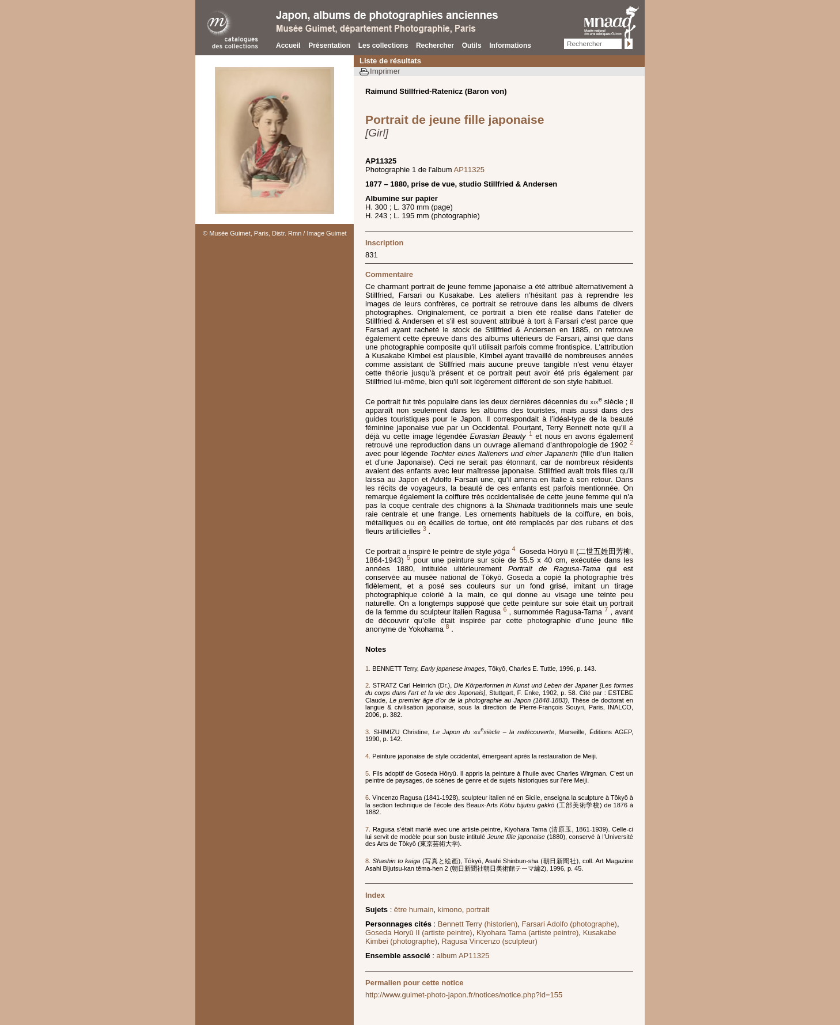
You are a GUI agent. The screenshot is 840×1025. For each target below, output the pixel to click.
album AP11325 (463, 955)
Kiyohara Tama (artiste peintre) (527, 932)
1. (368, 668)
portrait (477, 909)
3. (369, 731)
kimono (450, 909)
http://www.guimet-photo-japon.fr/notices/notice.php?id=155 (463, 994)
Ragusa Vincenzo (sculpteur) (489, 941)
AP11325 (469, 169)
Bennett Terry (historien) (478, 924)
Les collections (383, 45)
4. (368, 756)
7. (369, 829)
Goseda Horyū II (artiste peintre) (418, 932)
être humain (414, 909)
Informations (510, 45)
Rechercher (435, 45)
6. (368, 797)
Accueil (288, 45)
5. (369, 773)
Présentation (329, 45)
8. (369, 860)
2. (369, 685)
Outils (472, 45)
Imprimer (385, 71)
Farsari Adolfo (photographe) (568, 924)
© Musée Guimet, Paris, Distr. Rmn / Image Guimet (275, 233)
